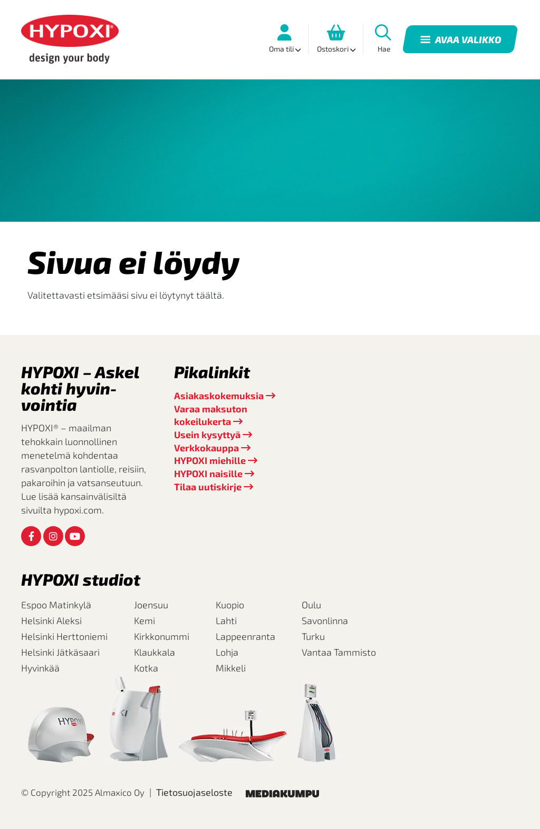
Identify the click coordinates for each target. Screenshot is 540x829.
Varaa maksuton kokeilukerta (210, 415)
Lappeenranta (245, 636)
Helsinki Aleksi (51, 620)
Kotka (146, 668)
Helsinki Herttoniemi (64, 636)
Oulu (311, 604)
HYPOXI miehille (210, 460)
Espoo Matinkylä (56, 604)
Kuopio (230, 604)
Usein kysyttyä (207, 434)
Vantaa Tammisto (339, 652)
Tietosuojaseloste (194, 792)
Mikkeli (231, 668)
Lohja (227, 652)
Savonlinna (325, 620)
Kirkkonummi (161, 636)
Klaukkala (154, 652)
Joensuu (151, 604)
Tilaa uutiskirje (208, 486)
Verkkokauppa (206, 447)
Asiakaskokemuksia (219, 395)
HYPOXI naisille (208, 473)
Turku (313, 636)
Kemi (144, 620)
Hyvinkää (40, 668)
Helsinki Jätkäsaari (60, 652)
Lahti (226, 620)
